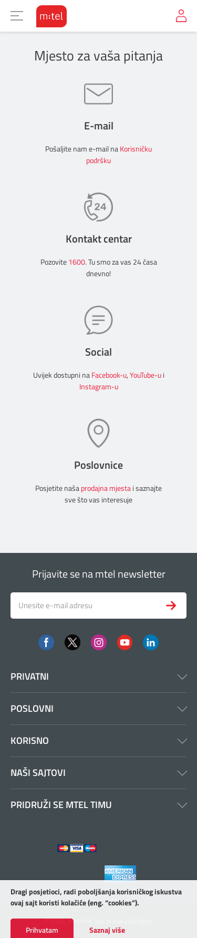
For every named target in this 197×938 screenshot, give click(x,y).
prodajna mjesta (106, 487)
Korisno (98, 740)
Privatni (98, 676)
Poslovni (98, 708)
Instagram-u (98, 386)
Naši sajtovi (98, 772)
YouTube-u (145, 374)
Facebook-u (109, 374)
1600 (76, 261)
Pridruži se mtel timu (98, 805)
